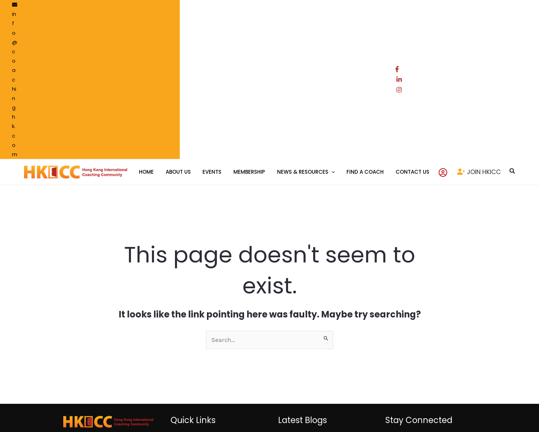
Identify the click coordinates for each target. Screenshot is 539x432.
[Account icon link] (433, 27)
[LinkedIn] (488, 6)
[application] (327, 27)
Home (188, 293)
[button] (499, 27)
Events (189, 313)
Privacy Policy (289, 401)
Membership (196, 303)
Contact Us (194, 322)
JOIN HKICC (471, 27)
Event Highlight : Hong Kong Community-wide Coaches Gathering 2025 (311, 355)
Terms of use (250, 401)
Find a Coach (241, 293)
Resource (237, 303)
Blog (231, 313)
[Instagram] (501, 6)
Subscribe (432, 355)
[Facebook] (476, 6)
